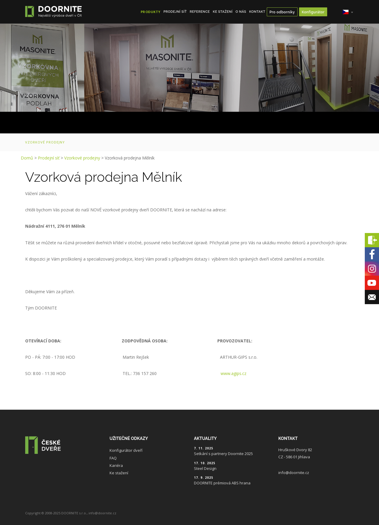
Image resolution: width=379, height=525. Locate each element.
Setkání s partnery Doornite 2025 (223, 453)
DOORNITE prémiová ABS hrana (222, 483)
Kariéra (116, 465)
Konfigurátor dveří (126, 450)
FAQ (113, 458)
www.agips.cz (233, 373)
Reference (200, 12)
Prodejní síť (175, 12)
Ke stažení (223, 12)
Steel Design (205, 468)
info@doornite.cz (293, 472)
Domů (27, 158)
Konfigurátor (313, 12)
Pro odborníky (282, 12)
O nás (241, 12)
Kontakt (257, 12)
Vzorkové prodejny (45, 142)
